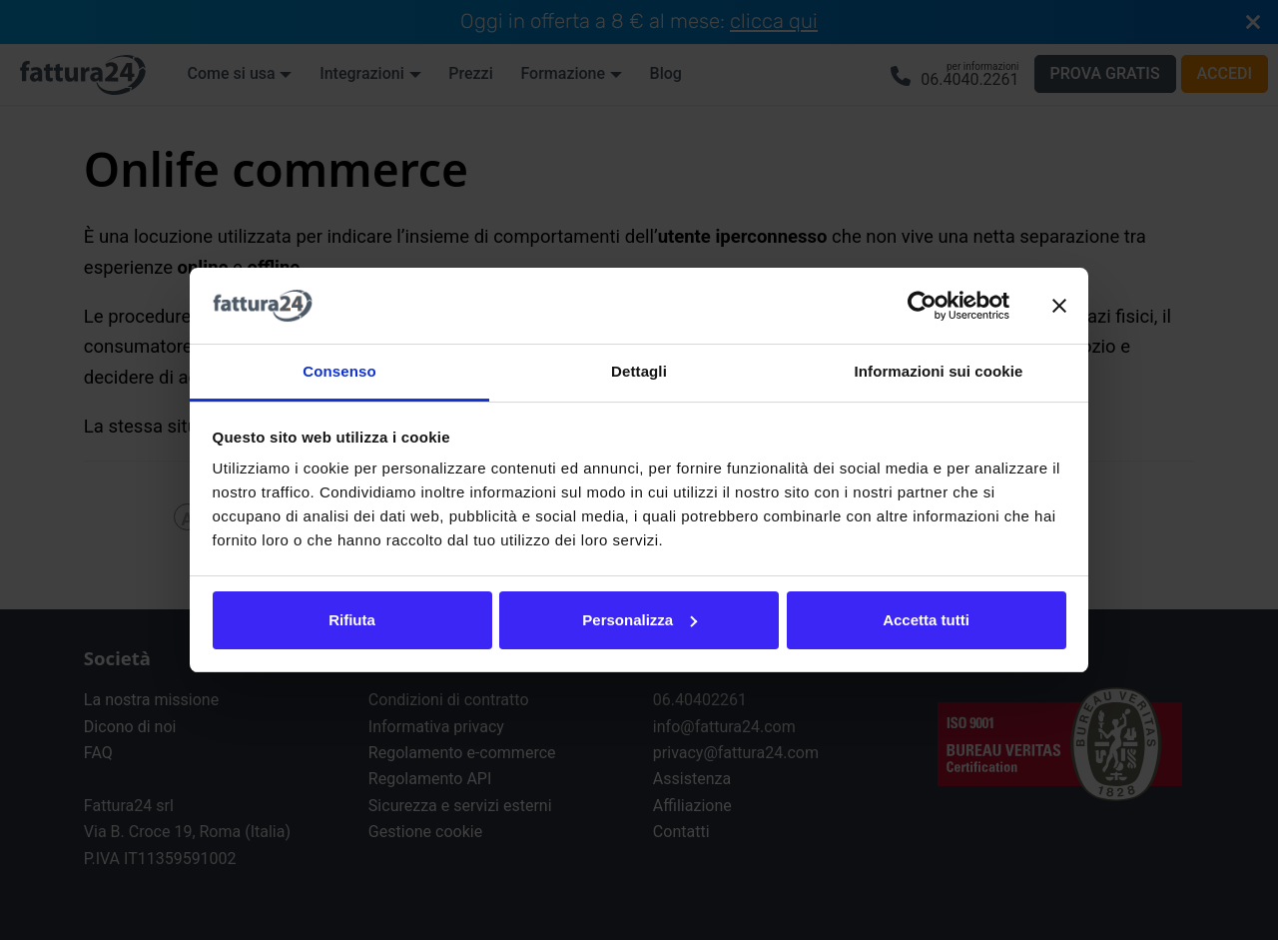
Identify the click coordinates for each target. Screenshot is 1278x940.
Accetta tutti (926, 619)
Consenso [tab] (339, 371)
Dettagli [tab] (639, 371)
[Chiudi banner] (1059, 306)
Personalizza (639, 619)
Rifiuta (351, 619)
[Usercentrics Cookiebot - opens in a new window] (922, 306)
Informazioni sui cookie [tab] (939, 371)
